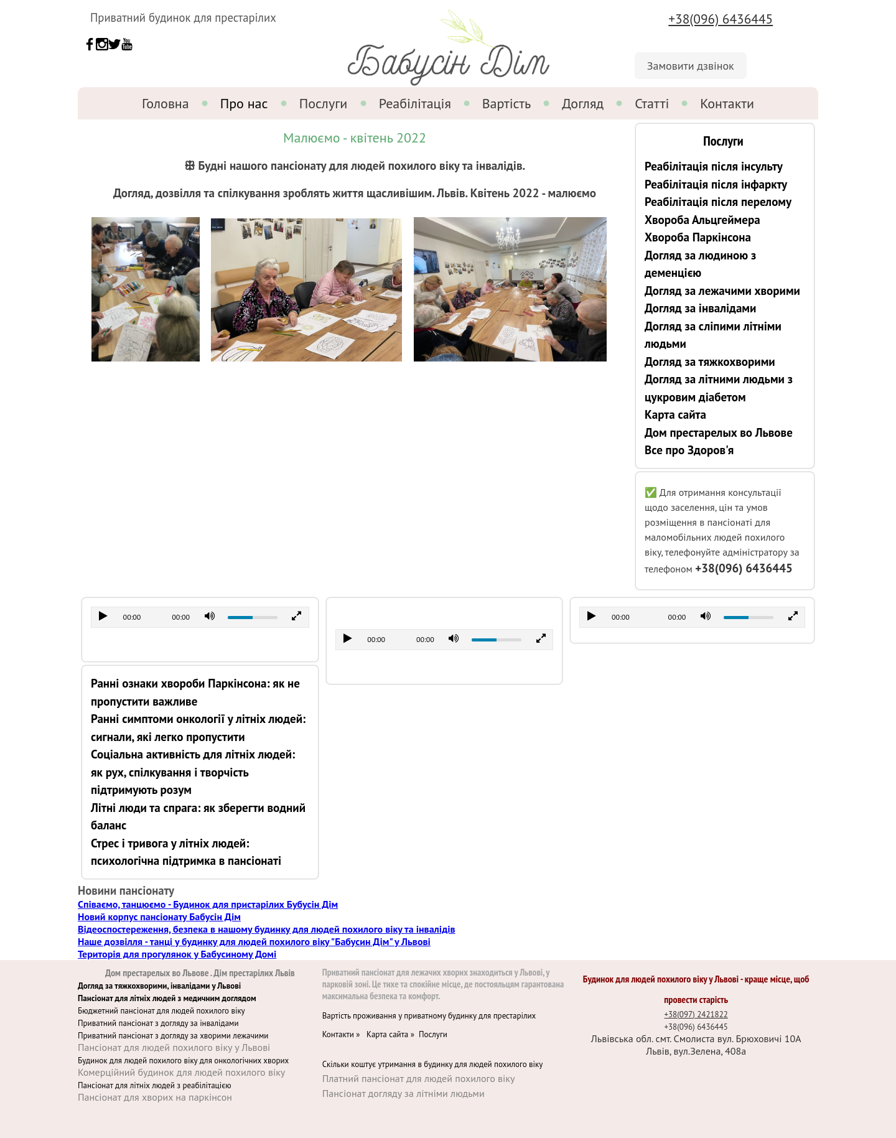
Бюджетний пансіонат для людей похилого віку (161, 1010)
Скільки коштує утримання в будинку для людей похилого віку (432, 1064)
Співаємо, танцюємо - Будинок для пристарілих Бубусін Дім (208, 904)
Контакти (727, 103)
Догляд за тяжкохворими (710, 361)
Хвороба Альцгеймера (702, 219)
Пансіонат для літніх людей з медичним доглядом (167, 998)
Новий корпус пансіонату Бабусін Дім (159, 916)
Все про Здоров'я (689, 449)
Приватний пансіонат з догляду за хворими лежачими (173, 1035)
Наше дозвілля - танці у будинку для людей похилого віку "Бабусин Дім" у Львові (254, 941)
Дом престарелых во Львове (719, 432)
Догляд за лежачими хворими (722, 290)
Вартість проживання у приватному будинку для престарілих (429, 1015)
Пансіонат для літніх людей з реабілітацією (154, 1085)
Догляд (583, 103)
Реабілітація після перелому (718, 201)
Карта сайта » (392, 1034)
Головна (165, 103)
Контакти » (344, 1034)
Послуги (323, 103)
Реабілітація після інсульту (714, 166)
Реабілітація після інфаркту (716, 184)
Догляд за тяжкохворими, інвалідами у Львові (159, 986)
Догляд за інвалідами (700, 308)
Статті (652, 103)
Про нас (244, 103)
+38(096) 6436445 (720, 18)
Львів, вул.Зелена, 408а (696, 1051)
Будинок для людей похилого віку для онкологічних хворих (183, 1060)
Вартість (506, 103)
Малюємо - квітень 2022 (354, 137)
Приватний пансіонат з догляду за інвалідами (158, 1023)
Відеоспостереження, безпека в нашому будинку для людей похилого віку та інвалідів (266, 929)
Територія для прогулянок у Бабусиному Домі (177, 954)
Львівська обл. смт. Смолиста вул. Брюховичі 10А (696, 1038)
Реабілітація (415, 103)
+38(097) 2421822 (695, 1014)
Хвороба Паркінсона (698, 237)
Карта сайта (675, 414)
